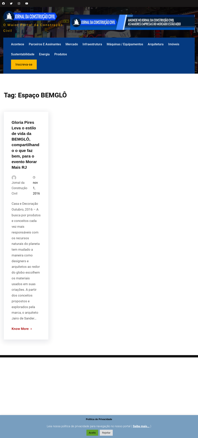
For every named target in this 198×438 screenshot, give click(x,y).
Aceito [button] (92, 432)
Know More (20, 347)
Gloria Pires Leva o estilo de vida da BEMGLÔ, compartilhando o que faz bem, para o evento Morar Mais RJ (25, 163)
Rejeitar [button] (106, 432)
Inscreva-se (23, 64)
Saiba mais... (141, 426)
